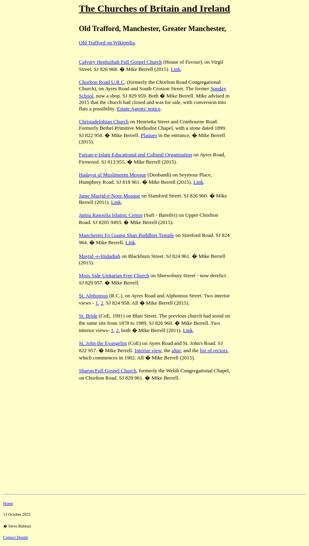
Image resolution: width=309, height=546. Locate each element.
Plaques (149, 135)
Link (176, 69)
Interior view (147, 350)
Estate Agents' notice (139, 109)
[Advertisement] (39, 153)
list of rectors (214, 350)
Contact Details (15, 537)
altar (176, 350)
